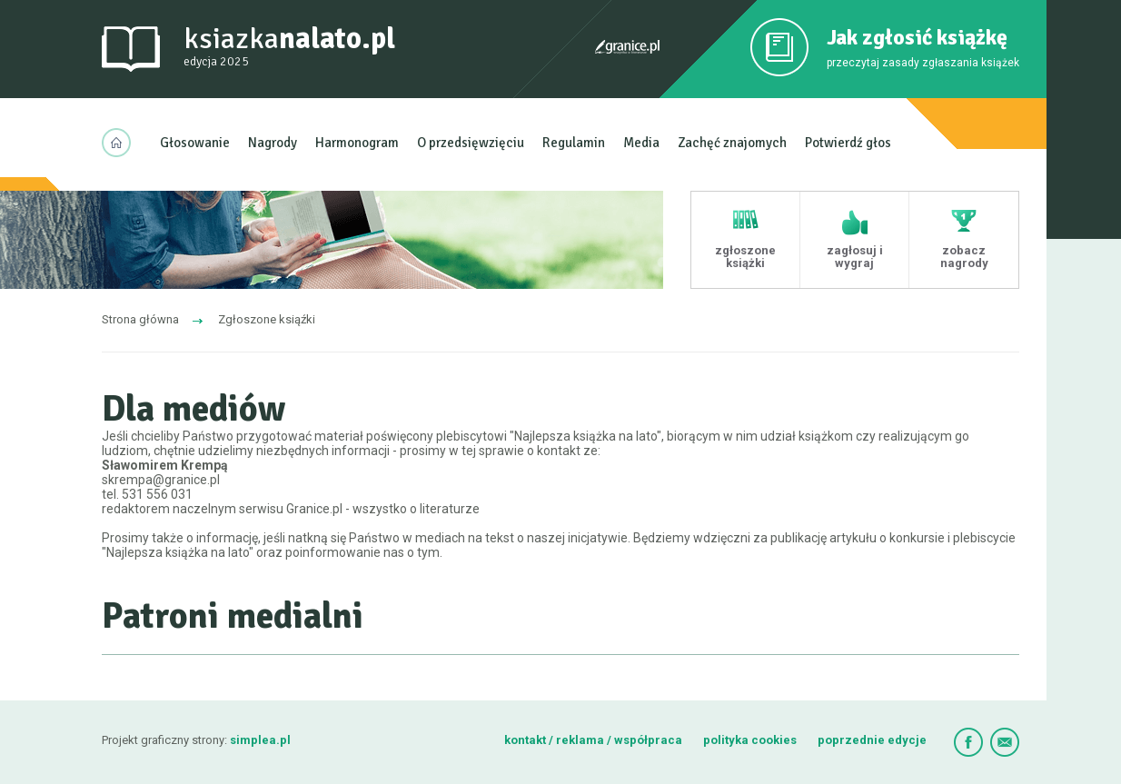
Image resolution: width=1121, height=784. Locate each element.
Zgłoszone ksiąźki (266, 319)
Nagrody (272, 142)
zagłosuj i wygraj (855, 256)
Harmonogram (357, 142)
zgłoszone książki (745, 256)
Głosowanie (195, 142)
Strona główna (140, 319)
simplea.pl (260, 740)
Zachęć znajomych (732, 142)
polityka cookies (750, 740)
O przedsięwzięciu (470, 142)
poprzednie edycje (872, 740)
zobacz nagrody (964, 256)
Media (641, 142)
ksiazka (289, 47)
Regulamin (573, 142)
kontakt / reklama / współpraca (594, 740)
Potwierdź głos (848, 142)
